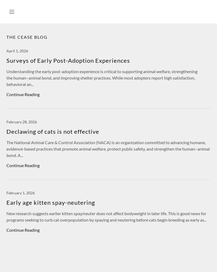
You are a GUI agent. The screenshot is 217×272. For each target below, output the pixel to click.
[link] (108, 79)
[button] (21, 11)
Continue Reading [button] (23, 94)
